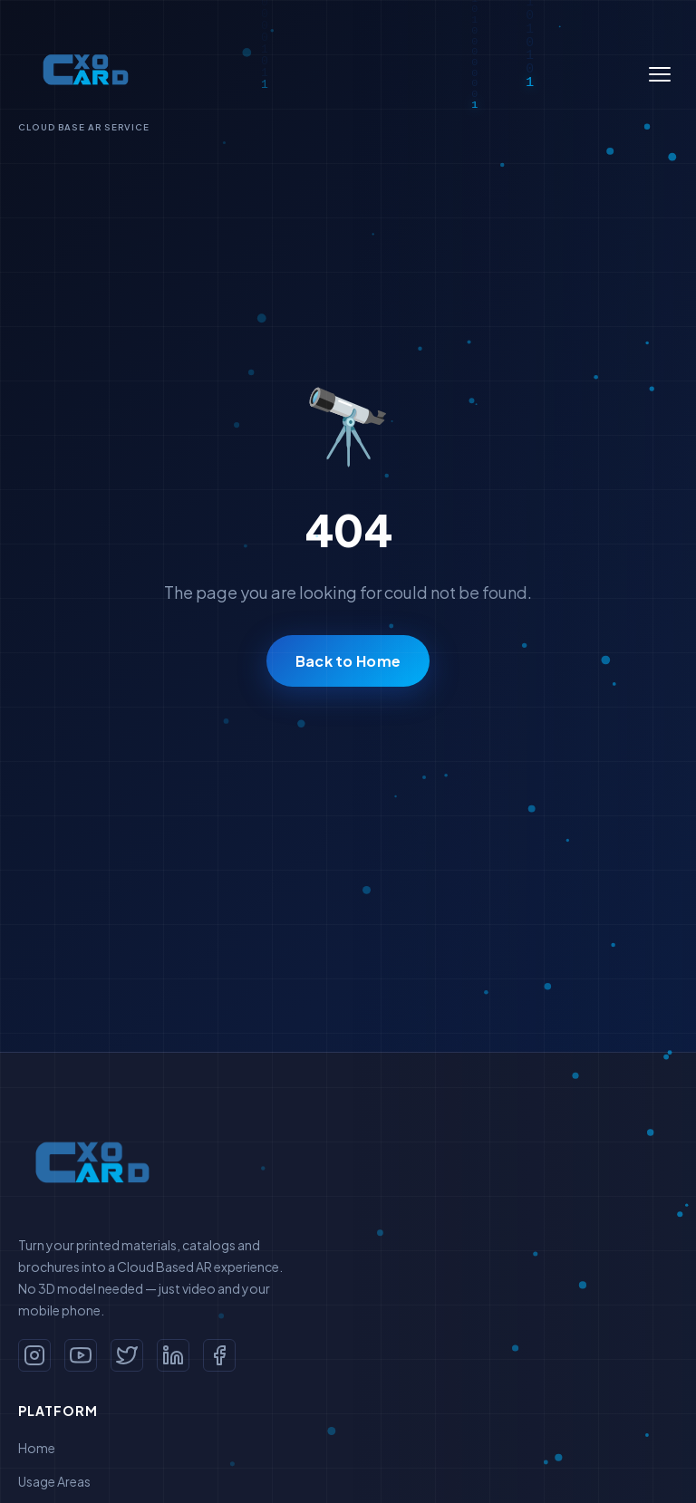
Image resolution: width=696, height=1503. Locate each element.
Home (36, 1448)
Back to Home (348, 660)
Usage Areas (54, 1481)
